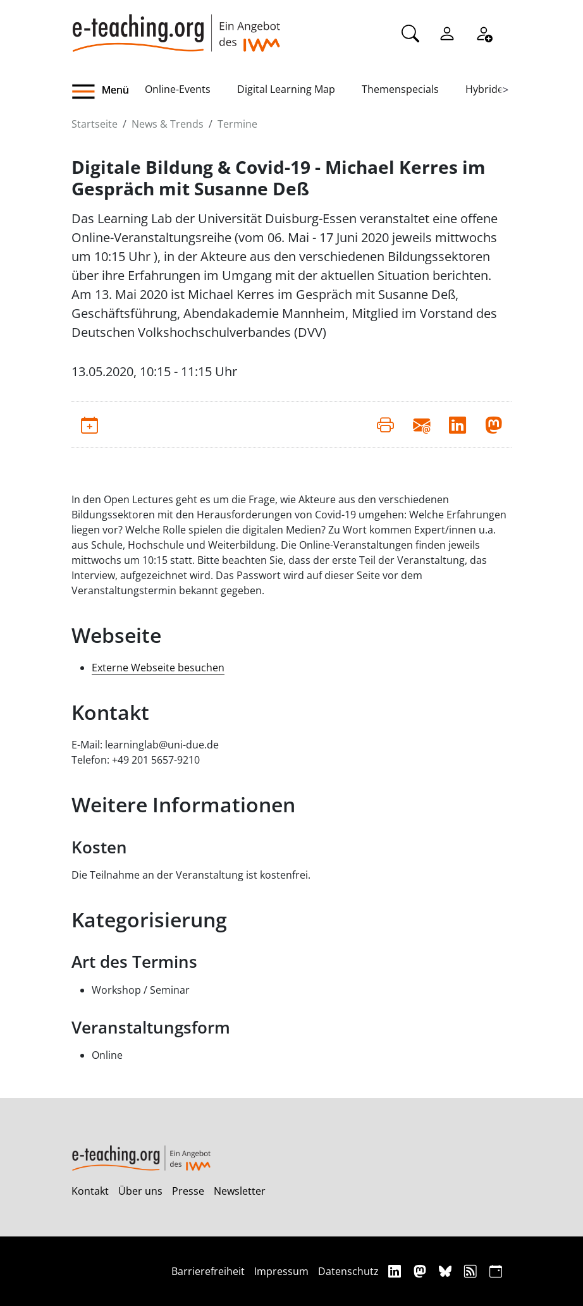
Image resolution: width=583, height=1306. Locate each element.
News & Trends (168, 124)
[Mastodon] (421, 1270)
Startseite (94, 124)
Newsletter (240, 1191)
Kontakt (90, 1191)
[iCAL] (495, 1270)
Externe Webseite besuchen (158, 667)
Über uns (140, 1191)
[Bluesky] (447, 1270)
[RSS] (472, 1270)
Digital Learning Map (286, 89)
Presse (188, 1191)
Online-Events (178, 89)
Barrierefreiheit (208, 1271)
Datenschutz (348, 1271)
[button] (108, 91)
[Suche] (410, 32)
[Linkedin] (396, 1270)
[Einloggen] (447, 32)
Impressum (281, 1271)
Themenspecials (400, 89)
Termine (237, 124)
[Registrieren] (484, 32)
